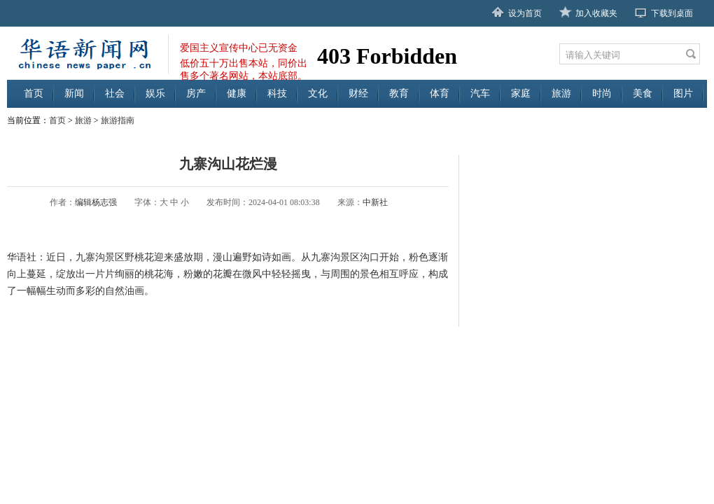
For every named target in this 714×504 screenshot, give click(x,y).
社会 (115, 93)
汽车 (480, 93)
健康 (236, 93)
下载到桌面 (672, 13)
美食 (642, 93)
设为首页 (525, 13)
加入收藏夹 (596, 13)
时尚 (602, 93)
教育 (399, 93)
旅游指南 (117, 120)
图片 (683, 93)
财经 (358, 93)
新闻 (74, 93)
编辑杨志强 (96, 202)
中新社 (375, 202)
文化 (318, 93)
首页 (33, 93)
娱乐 (155, 93)
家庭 (521, 93)
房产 (196, 93)
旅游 (561, 93)
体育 (439, 93)
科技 (277, 93)
